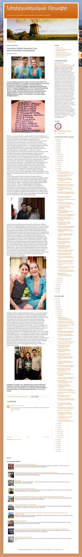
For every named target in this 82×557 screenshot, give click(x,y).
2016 (57, 288)
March (58, 278)
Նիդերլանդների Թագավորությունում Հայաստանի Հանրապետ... (65, 274)
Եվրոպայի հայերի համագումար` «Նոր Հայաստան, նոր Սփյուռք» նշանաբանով (36, 472)
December (59, 154)
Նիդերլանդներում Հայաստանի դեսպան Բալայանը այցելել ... (65, 185)
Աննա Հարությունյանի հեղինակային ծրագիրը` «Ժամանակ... (64, 242)
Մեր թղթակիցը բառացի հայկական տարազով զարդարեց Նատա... (63, 247)
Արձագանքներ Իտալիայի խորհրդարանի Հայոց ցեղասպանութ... (64, 223)
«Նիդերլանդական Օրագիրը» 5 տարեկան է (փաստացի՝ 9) (64, 54)
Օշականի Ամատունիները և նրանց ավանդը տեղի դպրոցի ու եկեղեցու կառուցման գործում (40, 496)
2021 (57, 149)
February (59, 280)
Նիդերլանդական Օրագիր (37, 8)
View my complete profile (59, 133)
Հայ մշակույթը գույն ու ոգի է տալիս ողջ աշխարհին (64, 254)
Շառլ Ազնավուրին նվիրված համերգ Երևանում (64, 175)
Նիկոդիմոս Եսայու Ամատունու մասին (25, 488)
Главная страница (59, 47)
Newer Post (9, 437)
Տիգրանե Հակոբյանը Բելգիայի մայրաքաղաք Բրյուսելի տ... (65, 250)
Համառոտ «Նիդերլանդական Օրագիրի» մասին (64, 50)
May (58, 168)
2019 (57, 153)
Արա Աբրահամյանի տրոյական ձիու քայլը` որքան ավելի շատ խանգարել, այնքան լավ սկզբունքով (41, 529)
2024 (57, 143)
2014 (57, 292)
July (58, 164)
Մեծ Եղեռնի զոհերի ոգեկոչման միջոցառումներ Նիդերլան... (65, 261)
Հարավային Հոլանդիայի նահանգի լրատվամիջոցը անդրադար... (64, 179)
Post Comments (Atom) (17, 439)
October (59, 158)
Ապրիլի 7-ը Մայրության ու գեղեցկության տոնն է (64, 239)
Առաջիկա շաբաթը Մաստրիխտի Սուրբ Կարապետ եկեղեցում (66, 227)
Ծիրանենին (18, 480)
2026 (57, 139)
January (58, 282)
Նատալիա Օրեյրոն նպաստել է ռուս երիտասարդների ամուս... (66, 271)
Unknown (13, 405)
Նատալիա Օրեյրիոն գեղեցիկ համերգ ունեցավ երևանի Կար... (65, 235)
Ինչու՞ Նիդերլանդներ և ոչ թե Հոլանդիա (25, 504)
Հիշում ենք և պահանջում (64, 182)
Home (28, 437)
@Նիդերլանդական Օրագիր (63, 131)
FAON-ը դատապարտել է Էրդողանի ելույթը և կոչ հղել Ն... (66, 172)
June (58, 166)
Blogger (61, 549)
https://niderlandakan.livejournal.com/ (62, 64)
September (59, 160)
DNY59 (53, 549)
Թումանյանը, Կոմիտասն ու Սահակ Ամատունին (64, 197)
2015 (57, 290)
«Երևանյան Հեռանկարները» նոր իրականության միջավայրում (66, 215)
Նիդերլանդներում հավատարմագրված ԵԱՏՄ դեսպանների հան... (65, 211)
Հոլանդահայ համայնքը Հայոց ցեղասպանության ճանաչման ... (66, 193)
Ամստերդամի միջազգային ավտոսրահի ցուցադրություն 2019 (65, 257)
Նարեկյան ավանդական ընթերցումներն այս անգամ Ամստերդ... (65, 230)
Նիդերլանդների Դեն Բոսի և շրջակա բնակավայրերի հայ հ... (66, 203)
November (59, 156)
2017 (57, 286)
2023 (57, 145)
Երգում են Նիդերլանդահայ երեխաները (25, 464)
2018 (57, 284)
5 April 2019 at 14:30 (19, 405)
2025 (57, 141)
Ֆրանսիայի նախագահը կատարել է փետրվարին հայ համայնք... (65, 219)
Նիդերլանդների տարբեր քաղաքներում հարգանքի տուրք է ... (64, 189)
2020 (57, 151)
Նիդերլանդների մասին (62, 52)
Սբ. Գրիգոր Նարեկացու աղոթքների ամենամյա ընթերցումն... (64, 207)
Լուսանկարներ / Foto (61, 56)
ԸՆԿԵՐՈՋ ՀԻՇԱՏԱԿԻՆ (21, 521)
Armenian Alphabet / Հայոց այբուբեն (23, 537)
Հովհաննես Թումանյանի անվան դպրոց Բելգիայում (66, 267)
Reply (12, 411)
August (58, 162)
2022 (57, 147)
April (58, 170)
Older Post (47, 437)
